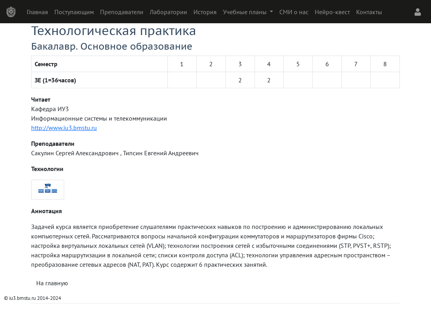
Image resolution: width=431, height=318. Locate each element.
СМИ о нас (293, 12)
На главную (52, 283)
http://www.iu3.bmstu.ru (64, 128)
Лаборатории (168, 12)
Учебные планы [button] (245, 12)
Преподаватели (121, 12)
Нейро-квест (332, 12)
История (205, 12)
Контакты (369, 12)
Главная (37, 12)
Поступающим (74, 12)
